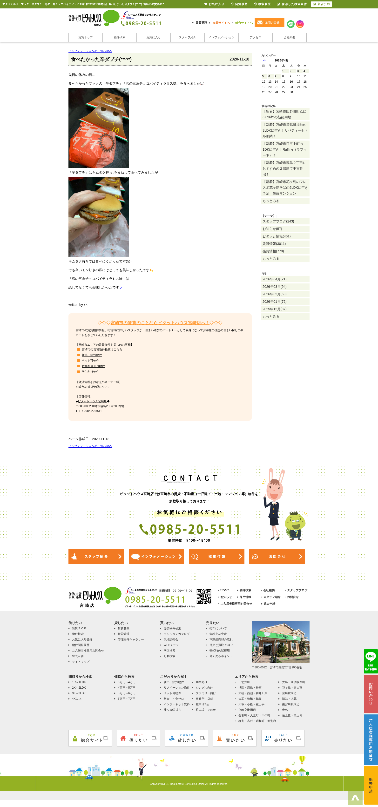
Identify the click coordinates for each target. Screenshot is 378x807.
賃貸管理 (201, 22)
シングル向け (204, 687)
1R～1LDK (79, 682)
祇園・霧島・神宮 (250, 687)
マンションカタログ (177, 634)
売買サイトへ (221, 23)
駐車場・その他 (206, 710)
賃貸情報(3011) (274, 244)
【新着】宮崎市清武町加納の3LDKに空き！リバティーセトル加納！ (285, 130)
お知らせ (226, 597)
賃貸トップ (85, 37)
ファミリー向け (206, 693)
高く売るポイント (221, 656)
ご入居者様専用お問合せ (236, 603)
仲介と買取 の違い (221, 645)
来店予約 (321, 4)
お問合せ (293, 597)
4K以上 (76, 698)
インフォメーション (222, 37)
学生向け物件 (90, 371)
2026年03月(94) (275, 287)
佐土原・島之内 (292, 715)
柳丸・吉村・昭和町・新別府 (257, 721)
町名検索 (169, 656)
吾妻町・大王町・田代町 (254, 715)
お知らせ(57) (272, 229)
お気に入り (153, 37)
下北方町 (244, 682)
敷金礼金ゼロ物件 (93, 366)
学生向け (201, 682)
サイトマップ (80, 661)
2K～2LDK (79, 687)
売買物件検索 (172, 628)
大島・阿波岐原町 (293, 682)
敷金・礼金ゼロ (174, 698)
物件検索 (119, 37)
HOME (225, 590)
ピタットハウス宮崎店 (92, 401)
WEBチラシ (171, 645)
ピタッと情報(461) (277, 236)
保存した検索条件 (292, 4)
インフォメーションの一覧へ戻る (90, 51)
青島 (285, 710)
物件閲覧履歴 (80, 645)
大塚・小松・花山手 (251, 704)
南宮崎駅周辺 (290, 704)
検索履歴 (262, 4)
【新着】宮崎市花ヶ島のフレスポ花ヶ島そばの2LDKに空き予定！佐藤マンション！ (285, 187)
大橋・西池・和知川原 (252, 693)
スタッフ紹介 (187, 37)
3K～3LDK (79, 693)
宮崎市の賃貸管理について (93, 387)
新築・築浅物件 (92, 355)
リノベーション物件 (177, 687)
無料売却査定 (218, 634)
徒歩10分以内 (172, 710)
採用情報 (245, 597)
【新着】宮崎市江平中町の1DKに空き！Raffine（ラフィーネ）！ (285, 149)
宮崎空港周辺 (247, 710)
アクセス (255, 37)
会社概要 (289, 37)
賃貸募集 (123, 628)
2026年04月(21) (275, 279)
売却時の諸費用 (219, 650)
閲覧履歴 (239, 4)
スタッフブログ (297, 590)
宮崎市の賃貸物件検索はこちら (102, 349)
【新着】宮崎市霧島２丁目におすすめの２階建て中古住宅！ (284, 168)
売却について (218, 628)
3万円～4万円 (126, 682)
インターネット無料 (177, 704)
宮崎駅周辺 (289, 693)
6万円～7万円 (126, 698)
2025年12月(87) (275, 309)
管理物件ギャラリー (131, 639)
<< (264, 60)
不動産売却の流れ (221, 639)
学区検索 (169, 650)
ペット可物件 (90, 360)
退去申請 (269, 603)
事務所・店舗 (204, 698)
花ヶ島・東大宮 (292, 687)
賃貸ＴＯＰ (79, 628)
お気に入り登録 (82, 639)
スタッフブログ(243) (278, 221)
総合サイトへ (244, 23)
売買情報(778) (273, 251)
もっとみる (271, 201)
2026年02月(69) (275, 294)
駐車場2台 (202, 704)
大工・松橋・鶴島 (250, 698)
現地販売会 (171, 639)
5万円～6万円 (126, 693)
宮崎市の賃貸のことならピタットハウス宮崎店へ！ (160, 323)
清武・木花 (289, 698)
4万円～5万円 (126, 687)
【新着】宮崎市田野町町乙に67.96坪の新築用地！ (284, 114)
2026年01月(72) (275, 301)
